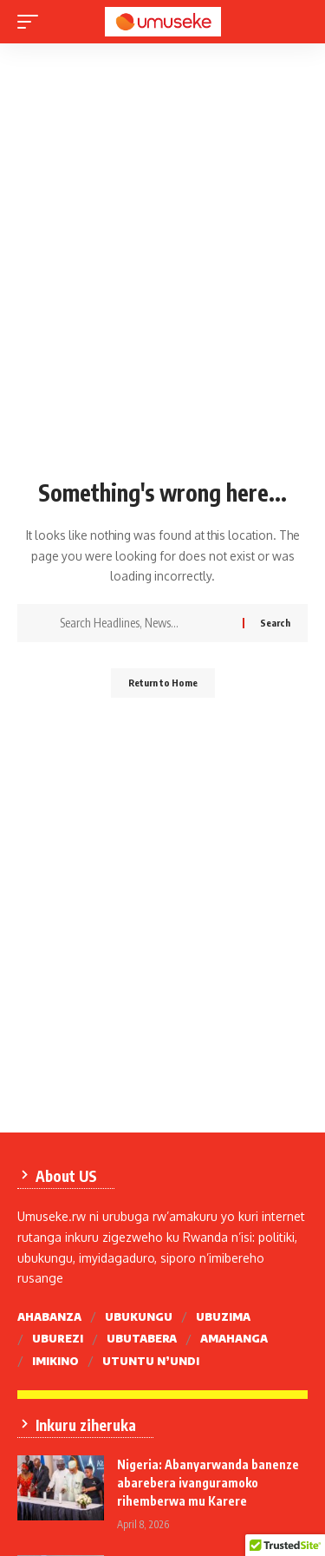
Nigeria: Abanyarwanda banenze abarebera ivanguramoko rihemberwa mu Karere (208, 1482)
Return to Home (163, 682)
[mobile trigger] (32, 22)
